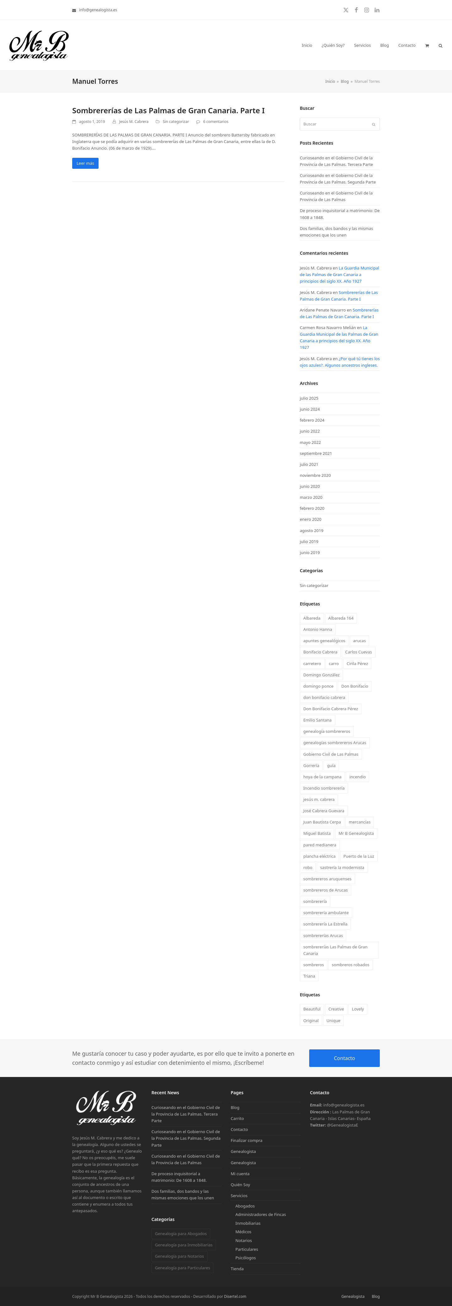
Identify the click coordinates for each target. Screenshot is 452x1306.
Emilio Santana (317, 720)
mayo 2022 (310, 442)
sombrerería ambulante (326, 912)
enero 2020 (310, 519)
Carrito (237, 1118)
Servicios (239, 1195)
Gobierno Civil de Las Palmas (330, 754)
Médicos (243, 1231)
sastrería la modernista (342, 867)
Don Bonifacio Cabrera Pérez (330, 709)
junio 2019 (310, 552)
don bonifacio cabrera (324, 697)
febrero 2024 (312, 420)
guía (331, 765)
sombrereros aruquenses (327, 879)
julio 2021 (309, 464)
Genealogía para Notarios (179, 1256)
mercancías (359, 822)
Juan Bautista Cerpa (322, 822)
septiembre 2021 (316, 453)
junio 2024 (310, 409)
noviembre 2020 (315, 475)
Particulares (246, 1249)
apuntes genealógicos (324, 640)
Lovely (358, 1009)
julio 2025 (309, 398)
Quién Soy (240, 1184)
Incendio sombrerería (324, 788)
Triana (309, 976)
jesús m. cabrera (319, 799)
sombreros (313, 965)
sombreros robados (350, 965)
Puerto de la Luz (358, 856)
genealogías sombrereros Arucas (334, 742)
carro (334, 663)
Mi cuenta (240, 1173)
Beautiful (311, 1009)
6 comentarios (215, 121)
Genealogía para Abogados (181, 1233)
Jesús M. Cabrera (133, 121)
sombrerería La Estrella (325, 924)
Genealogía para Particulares (182, 1268)
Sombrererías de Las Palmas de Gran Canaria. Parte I (168, 110)
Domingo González (321, 675)
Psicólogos (245, 1258)
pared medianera (319, 845)
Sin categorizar (176, 121)
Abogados (245, 1206)
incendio (357, 777)
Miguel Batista (317, 833)
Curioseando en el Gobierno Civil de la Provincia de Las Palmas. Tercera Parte (186, 1114)
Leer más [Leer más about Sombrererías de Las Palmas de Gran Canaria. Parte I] (85, 163)
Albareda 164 (340, 618)
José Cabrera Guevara (323, 810)
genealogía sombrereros (326, 731)
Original (311, 1020)
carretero (312, 663)
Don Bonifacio (354, 686)
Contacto (344, 1058)
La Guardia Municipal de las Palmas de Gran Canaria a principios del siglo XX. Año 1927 (339, 274)
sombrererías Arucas (323, 935)
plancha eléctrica (319, 856)
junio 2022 (310, 431)
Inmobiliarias (248, 1223)
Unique (333, 1020)
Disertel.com (235, 1296)
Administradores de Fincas (260, 1214)
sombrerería (315, 901)
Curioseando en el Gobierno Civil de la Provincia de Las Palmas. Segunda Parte (186, 1138)
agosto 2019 (311, 530)
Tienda (237, 1268)
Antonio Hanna (317, 629)
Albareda (311, 618)
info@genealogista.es (98, 10)
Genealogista (243, 1151)
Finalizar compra (246, 1140)
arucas (359, 640)
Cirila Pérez (357, 663)
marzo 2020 (311, 497)
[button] (427, 45)
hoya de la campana (322, 777)
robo (307, 867)
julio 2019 (309, 541)
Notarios (243, 1240)
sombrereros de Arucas (325, 890)
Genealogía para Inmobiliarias (184, 1245)
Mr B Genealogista (356, 833)
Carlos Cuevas (358, 652)
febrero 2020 (312, 508)
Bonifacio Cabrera (320, 652)
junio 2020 (310, 486)
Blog (235, 1107)
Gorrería (311, 765)
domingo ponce (318, 686)
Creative (336, 1009)
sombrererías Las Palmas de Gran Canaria (335, 950)
